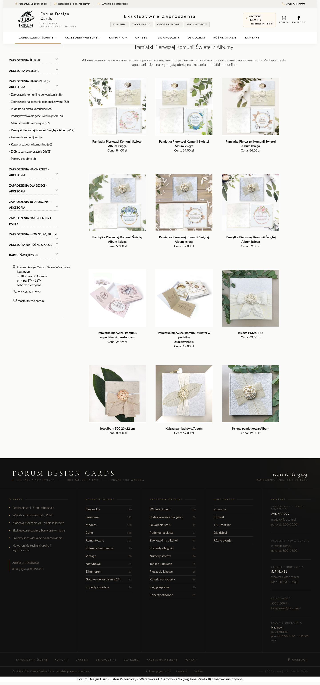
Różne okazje (225, 37)
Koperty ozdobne (109, 587)
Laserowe (109, 517)
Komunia (118, 37)
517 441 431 (279, 571)
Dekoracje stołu (173, 525)
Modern (109, 525)
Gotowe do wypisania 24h (109, 579)
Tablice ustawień (173, 564)
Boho (109, 532)
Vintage (109, 556)
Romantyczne (109, 540)
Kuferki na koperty (173, 579)
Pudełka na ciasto (173, 532)
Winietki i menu (173, 509)
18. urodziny (169, 37)
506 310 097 (279, 603)
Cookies (198, 671)
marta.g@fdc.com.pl (31, 301)
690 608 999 (293, 4)
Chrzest (142, 37)
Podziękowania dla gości (173, 517)
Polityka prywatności (158, 671)
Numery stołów (173, 556)
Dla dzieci (196, 37)
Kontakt (252, 37)
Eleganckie (109, 509)
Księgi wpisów (173, 587)
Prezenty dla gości (173, 548)
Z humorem (109, 571)
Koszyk (284, 20)
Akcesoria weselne (83, 37)
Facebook (298, 20)
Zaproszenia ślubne (38, 37)
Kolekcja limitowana (109, 548)
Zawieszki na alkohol (173, 540)
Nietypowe (109, 564)
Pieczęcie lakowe (173, 571)
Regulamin (182, 671)
